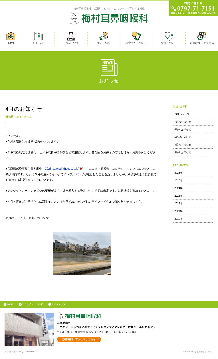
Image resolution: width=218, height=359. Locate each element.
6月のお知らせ (182, 130)
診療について (169, 38)
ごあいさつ (71, 38)
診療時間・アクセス (202, 38)
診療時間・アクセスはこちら (79, 342)
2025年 (178, 181)
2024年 (178, 189)
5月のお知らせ (182, 137)
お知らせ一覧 (182, 114)
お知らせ (38, 38)
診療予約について (136, 38)
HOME (10, 38)
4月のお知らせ (182, 145)
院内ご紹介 (104, 38)
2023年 (178, 196)
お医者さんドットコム (203, 354)
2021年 (178, 211)
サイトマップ (66, 306)
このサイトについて (37, 306)
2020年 (178, 219)
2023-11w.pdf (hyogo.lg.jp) (62, 169)
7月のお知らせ (182, 122)
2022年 (178, 204)
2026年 (178, 173)
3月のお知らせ (182, 153)
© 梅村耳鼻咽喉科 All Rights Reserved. (24, 354)
